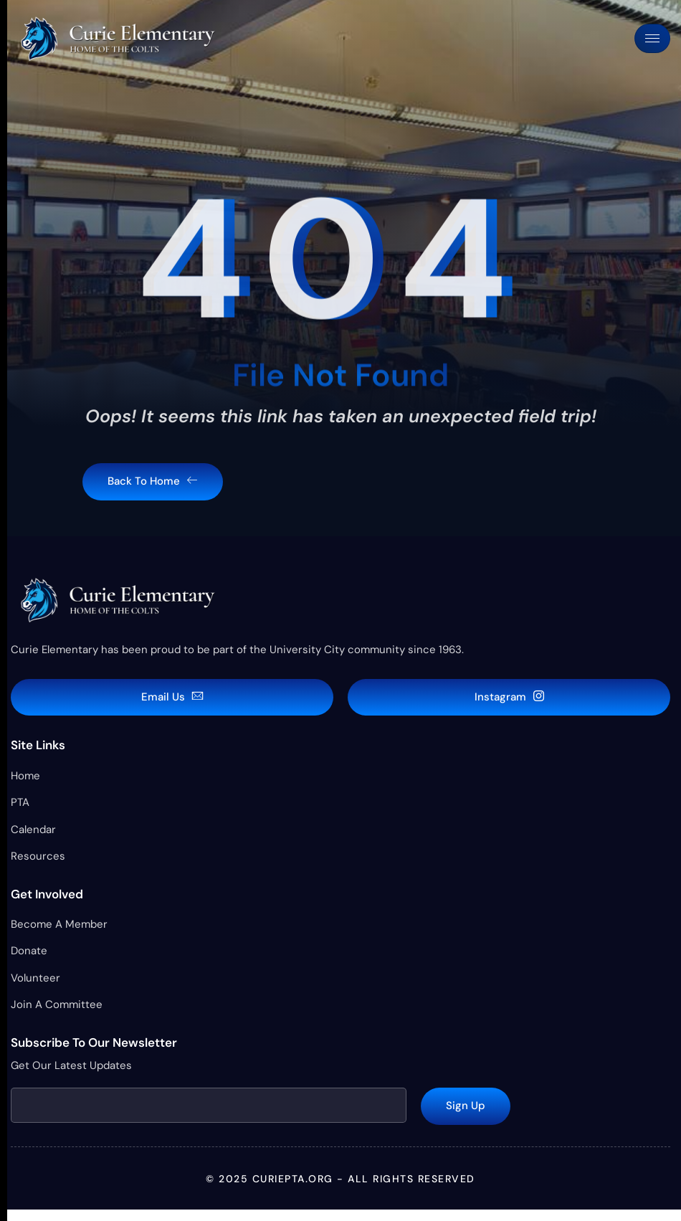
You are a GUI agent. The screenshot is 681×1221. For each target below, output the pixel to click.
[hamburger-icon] (652, 38)
